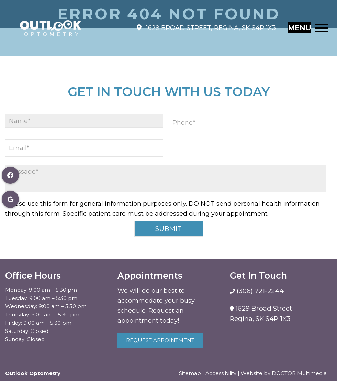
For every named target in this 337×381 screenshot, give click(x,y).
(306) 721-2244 (259, 291)
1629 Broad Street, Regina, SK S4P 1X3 (210, 24)
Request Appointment (160, 340)
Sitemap (190, 373)
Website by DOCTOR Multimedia (284, 373)
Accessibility (220, 373)
